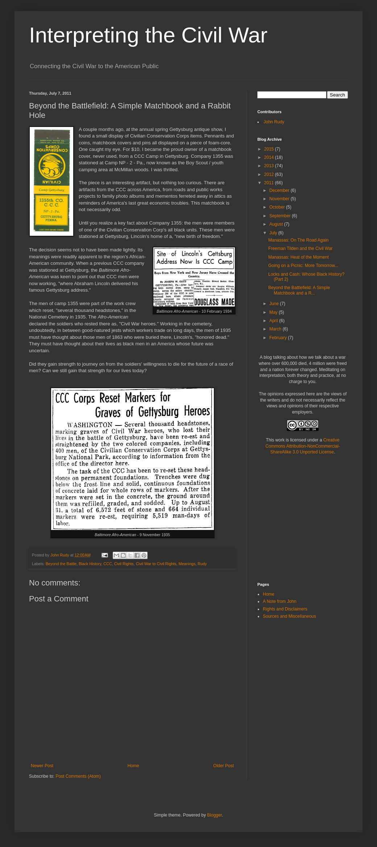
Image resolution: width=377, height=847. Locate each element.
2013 (269, 165)
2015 (269, 149)
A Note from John (280, 601)
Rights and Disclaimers (285, 609)
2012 (269, 174)
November (280, 198)
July (273, 232)
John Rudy (274, 121)
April (274, 320)
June (274, 303)
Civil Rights (124, 564)
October (277, 207)
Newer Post (42, 765)
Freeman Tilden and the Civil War (300, 248)
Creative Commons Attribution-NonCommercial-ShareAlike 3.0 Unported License (302, 446)
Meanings (186, 564)
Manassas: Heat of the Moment (298, 257)
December (280, 190)
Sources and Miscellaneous (289, 616)
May (274, 312)
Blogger (214, 815)
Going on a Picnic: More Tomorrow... (303, 265)
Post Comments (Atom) (78, 776)
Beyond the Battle (61, 564)
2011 (269, 182)
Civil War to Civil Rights (156, 564)
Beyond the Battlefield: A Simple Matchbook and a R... (299, 290)
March (276, 329)
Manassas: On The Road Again (298, 240)
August (276, 224)
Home (133, 765)
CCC (107, 564)
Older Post (223, 765)
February (278, 337)
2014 (269, 157)
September (280, 215)
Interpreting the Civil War (148, 35)
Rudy (202, 564)
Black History (90, 564)
